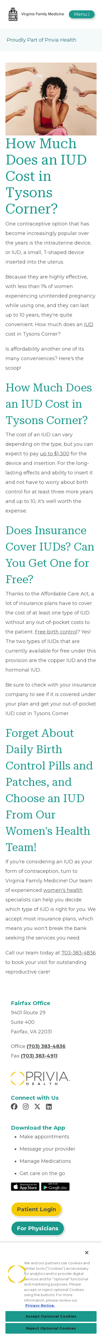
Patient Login (36, 1209)
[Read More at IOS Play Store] (25, 1186)
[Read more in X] (38, 1107)
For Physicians (37, 1228)
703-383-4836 (78, 953)
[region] (51, 1288)
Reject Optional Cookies (51, 1328)
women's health (63, 890)
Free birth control (56, 632)
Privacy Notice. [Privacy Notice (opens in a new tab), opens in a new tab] (40, 1305)
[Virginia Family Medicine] (36, 14)
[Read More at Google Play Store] (55, 1186)
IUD (88, 324)
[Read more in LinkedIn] (49, 1107)
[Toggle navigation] (81, 14)
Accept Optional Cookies (51, 1316)
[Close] (87, 1253)
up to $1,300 (54, 454)
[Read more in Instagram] (26, 1107)
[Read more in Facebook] (15, 1107)
